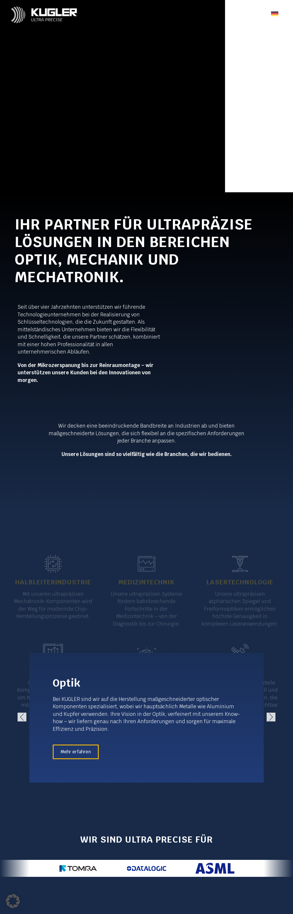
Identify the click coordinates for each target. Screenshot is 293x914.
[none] (274, 13)
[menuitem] (274, 13)
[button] (22, 717)
